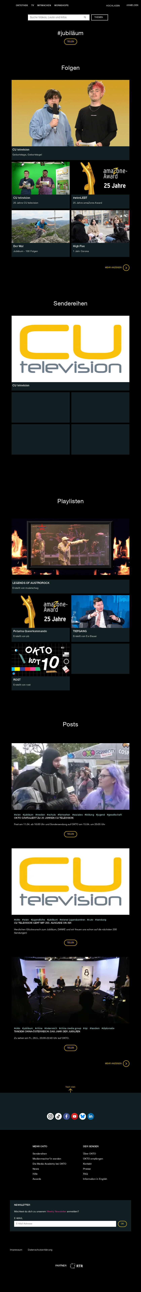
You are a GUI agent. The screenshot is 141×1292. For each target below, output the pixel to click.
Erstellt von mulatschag (25, 588)
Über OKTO (89, 1154)
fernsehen (64, 815)
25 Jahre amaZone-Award (87, 203)
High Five (79, 246)
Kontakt (87, 1164)
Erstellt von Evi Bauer (85, 636)
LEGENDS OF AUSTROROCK (30, 583)
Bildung (90, 815)
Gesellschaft (115, 815)
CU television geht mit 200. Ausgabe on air (43, 923)
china (39, 1028)
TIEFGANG (80, 631)
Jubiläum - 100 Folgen (25, 251)
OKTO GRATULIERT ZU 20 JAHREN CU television (44, 817)
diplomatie (108, 1028)
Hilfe (35, 1174)
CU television (21, 197)
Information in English (95, 1179)
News (36, 1169)
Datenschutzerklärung (40, 1250)
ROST (17, 679)
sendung (101, 920)
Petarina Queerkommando (30, 631)
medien (41, 815)
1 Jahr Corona (81, 251)
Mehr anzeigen (117, 267)
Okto (17, 920)
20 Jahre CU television (25, 203)
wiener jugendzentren (73, 920)
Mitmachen (44, 5)
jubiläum (28, 815)
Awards (37, 1179)
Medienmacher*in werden (47, 1159)
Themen (100, 17)
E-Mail (18, 1218)
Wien (18, 815)
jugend (101, 815)
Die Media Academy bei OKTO (49, 1164)
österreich (51, 1028)
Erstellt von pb (21, 636)
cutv (91, 920)
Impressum (16, 1250)
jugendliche (38, 920)
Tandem (95, 1028)
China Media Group (70, 1028)
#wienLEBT (80, 197)
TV (32, 5)
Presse (87, 1169)
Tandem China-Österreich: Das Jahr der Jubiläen (47, 1031)
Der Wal (18, 246)
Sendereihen (40, 1154)
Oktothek (22, 5)
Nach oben (70, 1089)
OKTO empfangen (93, 1159)
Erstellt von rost (21, 685)
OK (122, 1224)
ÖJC (86, 1028)
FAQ (85, 1174)
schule (52, 815)
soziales (78, 815)
